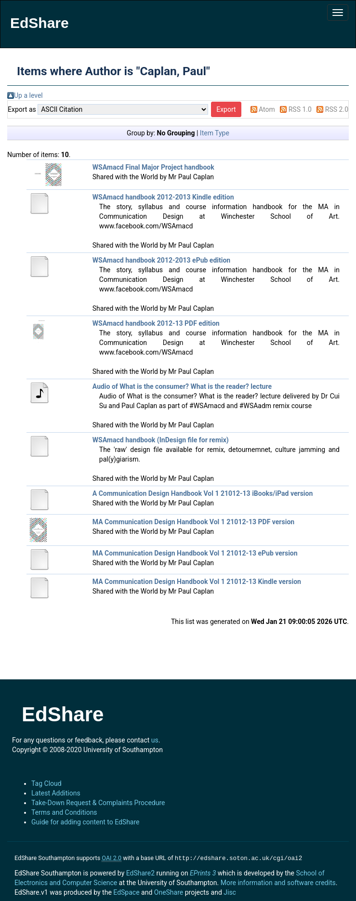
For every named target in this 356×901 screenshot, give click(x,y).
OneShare (168, 891)
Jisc (230, 891)
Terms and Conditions (64, 812)
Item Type (214, 133)
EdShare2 (140, 872)
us (154, 740)
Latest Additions (55, 793)
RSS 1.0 (300, 109)
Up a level (28, 95)
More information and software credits (278, 882)
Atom (267, 109)
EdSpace (126, 891)
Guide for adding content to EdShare (85, 822)
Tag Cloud (46, 783)
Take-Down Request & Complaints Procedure (98, 803)
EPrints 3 (203, 872)
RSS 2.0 (336, 109)
